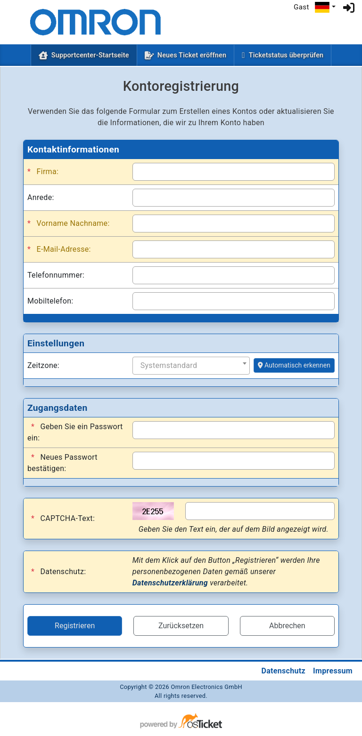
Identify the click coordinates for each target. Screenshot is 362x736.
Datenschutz (283, 670)
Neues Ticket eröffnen (191, 55)
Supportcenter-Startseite (92, 54)
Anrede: (40, 197)
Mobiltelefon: (50, 300)
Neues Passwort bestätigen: (62, 462)
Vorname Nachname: (68, 223)
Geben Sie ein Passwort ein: (75, 431)
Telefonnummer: (55, 275)
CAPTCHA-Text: (63, 518)
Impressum (333, 670)
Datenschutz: (58, 571)
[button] (325, 7)
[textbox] (193, 365)
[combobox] (191, 366)
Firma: (42, 171)
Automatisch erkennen (294, 365)
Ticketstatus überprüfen (286, 55)
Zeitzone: (43, 365)
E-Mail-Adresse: (59, 249)
